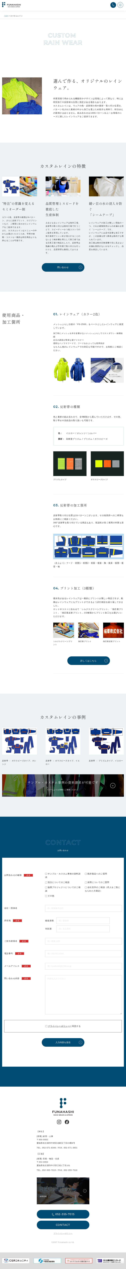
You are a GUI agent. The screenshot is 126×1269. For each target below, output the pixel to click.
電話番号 (14, 953)
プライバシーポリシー (59, 1026)
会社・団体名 (10, 908)
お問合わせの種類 (18, 875)
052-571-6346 (49, 1148)
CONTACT (63, 1225)
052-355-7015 (49, 1170)
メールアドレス (17, 966)
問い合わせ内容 (17, 978)
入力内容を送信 (63, 1042)
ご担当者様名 (16, 941)
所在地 (13, 920)
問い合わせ (63, 267)
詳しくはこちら (88, 661)
